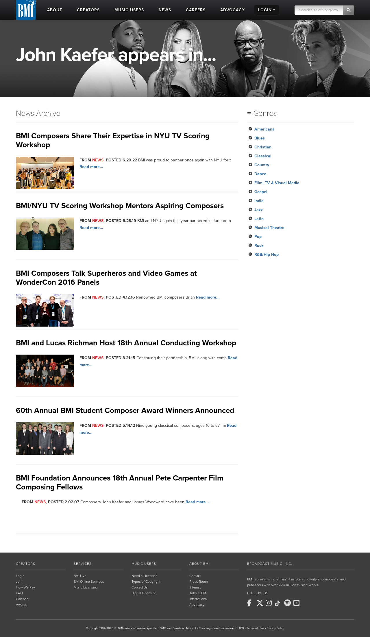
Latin (259, 218)
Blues (259, 138)
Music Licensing (86, 587)
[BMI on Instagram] (270, 603)
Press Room (198, 582)
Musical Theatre (269, 227)
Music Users (144, 564)
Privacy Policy (275, 628)
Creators (25, 564)
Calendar (22, 599)
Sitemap (195, 587)
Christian (262, 147)
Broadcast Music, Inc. (269, 564)
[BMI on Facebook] (251, 603)
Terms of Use (255, 628)
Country (261, 165)
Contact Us (140, 587)
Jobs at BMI (198, 593)
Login (20, 576)
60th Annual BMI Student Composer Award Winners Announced (125, 410)
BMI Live (80, 576)
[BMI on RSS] (307, 603)
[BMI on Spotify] (288, 603)
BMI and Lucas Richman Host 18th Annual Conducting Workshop (126, 342)
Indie (259, 200)
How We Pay (25, 587)
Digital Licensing (144, 593)
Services (83, 564)
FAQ (19, 593)
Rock (258, 245)
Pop (258, 236)
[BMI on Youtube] (297, 603)
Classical (262, 156)
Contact (195, 576)
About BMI (199, 564)
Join (19, 582)
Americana (264, 129)
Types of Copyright (146, 582)
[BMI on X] (260, 603)
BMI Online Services (89, 582)
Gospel (260, 191)
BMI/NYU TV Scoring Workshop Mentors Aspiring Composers (120, 205)
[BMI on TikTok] (279, 603)
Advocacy (196, 605)
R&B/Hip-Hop (266, 254)
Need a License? (144, 576)
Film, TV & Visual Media (276, 182)
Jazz (258, 209)
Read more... (91, 166)
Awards (21, 605)
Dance (260, 174)
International (198, 599)
